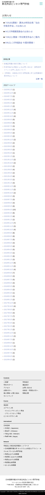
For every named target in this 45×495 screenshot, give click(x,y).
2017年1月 (8, 329)
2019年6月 (8, 243)
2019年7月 (8, 239)
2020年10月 (8, 193)
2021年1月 (8, 183)
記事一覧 (39, 79)
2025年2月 (8, 90)
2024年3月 (8, 100)
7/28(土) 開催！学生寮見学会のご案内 (22, 37)
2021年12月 (8, 160)
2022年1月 (8, 156)
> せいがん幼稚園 (10, 465)
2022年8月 (8, 146)
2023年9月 (8, 119)
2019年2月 (8, 256)
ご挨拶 (6, 382)
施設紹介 (26, 385)
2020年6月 (8, 203)
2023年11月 (8, 113)
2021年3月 (8, 179)
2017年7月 (8, 316)
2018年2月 (8, 296)
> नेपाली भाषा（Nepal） (11, 436)
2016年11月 (8, 336)
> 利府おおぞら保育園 (11, 459)
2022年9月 (8, 143)
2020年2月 (8, 216)
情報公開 (26, 393)
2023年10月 (8, 116)
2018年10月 (8, 269)
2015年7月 (8, 353)
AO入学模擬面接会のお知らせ (19, 31)
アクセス (7, 388)
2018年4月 (8, 290)
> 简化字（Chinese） (11, 431)
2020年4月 (8, 210)
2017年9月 (8, 309)
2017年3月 (8, 323)
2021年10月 (8, 163)
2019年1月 (8, 259)
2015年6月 (8, 356)
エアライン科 (8, 408)
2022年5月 (8, 150)
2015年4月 (8, 359)
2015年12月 (8, 346)
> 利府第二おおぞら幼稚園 (13, 457)
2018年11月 (8, 266)
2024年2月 (8, 103)
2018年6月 (8, 283)
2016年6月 (8, 343)
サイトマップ (8, 396)
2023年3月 (8, 136)
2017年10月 (8, 306)
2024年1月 (8, 106)
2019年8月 (8, 236)
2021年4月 (8, 176)
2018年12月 (8, 263)
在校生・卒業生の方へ (30, 390)
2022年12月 (8, 140)
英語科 (6, 405)
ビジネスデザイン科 (11, 416)
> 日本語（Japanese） (11, 428)
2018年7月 (8, 280)
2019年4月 (8, 249)
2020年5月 (8, 206)
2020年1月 (8, 220)
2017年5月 (8, 319)
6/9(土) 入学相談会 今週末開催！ (20, 43)
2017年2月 (8, 326)
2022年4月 (8, 153)
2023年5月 (8, 133)
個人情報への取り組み (11, 393)
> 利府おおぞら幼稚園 (11, 454)
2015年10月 (8, 349)
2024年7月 (8, 96)
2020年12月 (8, 186)
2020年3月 (8, 213)
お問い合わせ (27, 388)
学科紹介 (26, 382)
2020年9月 (8, 196)
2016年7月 (8, 339)
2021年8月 (8, 170)
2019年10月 (8, 230)
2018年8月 (8, 276)
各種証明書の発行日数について (15, 64)
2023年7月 (8, 126)
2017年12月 (8, 303)
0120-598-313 (27, 482)
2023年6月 (8, 129)
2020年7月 (8, 199)
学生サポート (8, 385)
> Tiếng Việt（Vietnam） (12, 434)
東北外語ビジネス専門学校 (20, 3)
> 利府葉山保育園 (10, 462)
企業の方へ (7, 390)
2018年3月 (8, 293)
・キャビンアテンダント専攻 (14, 411)
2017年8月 (8, 313)
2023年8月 (8, 123)
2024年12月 (8, 93)
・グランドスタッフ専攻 (12, 413)
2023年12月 (8, 110)
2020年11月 (8, 189)
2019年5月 (8, 246)
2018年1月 (8, 299)
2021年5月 (8, 173)
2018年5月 (8, 286)
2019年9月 (8, 233)
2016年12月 (8, 333)
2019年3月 (8, 253)
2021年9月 (8, 166)
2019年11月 (8, 226)
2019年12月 (8, 223)
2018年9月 (8, 273)
